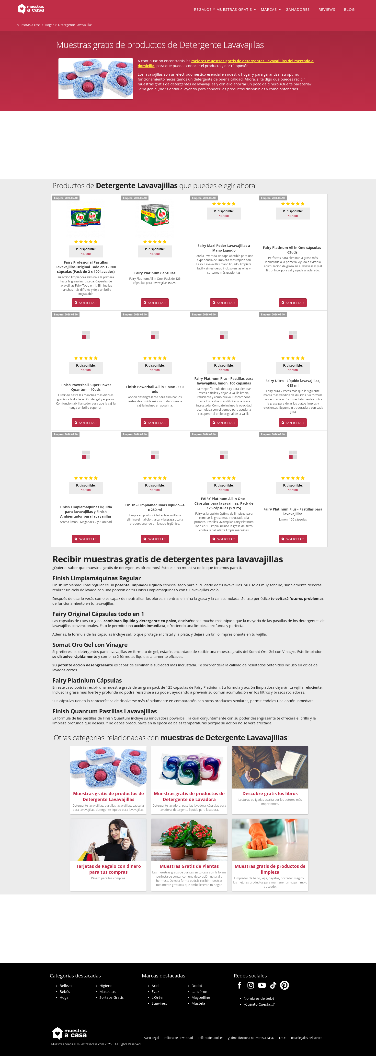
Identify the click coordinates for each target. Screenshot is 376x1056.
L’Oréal (158, 996)
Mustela (198, 1002)
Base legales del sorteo (306, 1037)
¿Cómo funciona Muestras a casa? (251, 1037)
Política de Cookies (210, 1037)
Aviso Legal (151, 1037)
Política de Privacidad (178, 1037)
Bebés (65, 990)
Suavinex (159, 1002)
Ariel (156, 984)
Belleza (66, 984)
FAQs (282, 1037)
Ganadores (298, 9)
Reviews (327, 9)
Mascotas (108, 990)
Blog (349, 9)
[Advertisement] (188, 145)
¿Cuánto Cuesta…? (259, 1003)
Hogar (65, 996)
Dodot (197, 984)
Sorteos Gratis (112, 996)
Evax (156, 990)
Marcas (269, 9)
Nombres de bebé (259, 997)
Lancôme (199, 990)
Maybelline (201, 996)
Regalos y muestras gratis (223, 9)
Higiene (106, 984)
